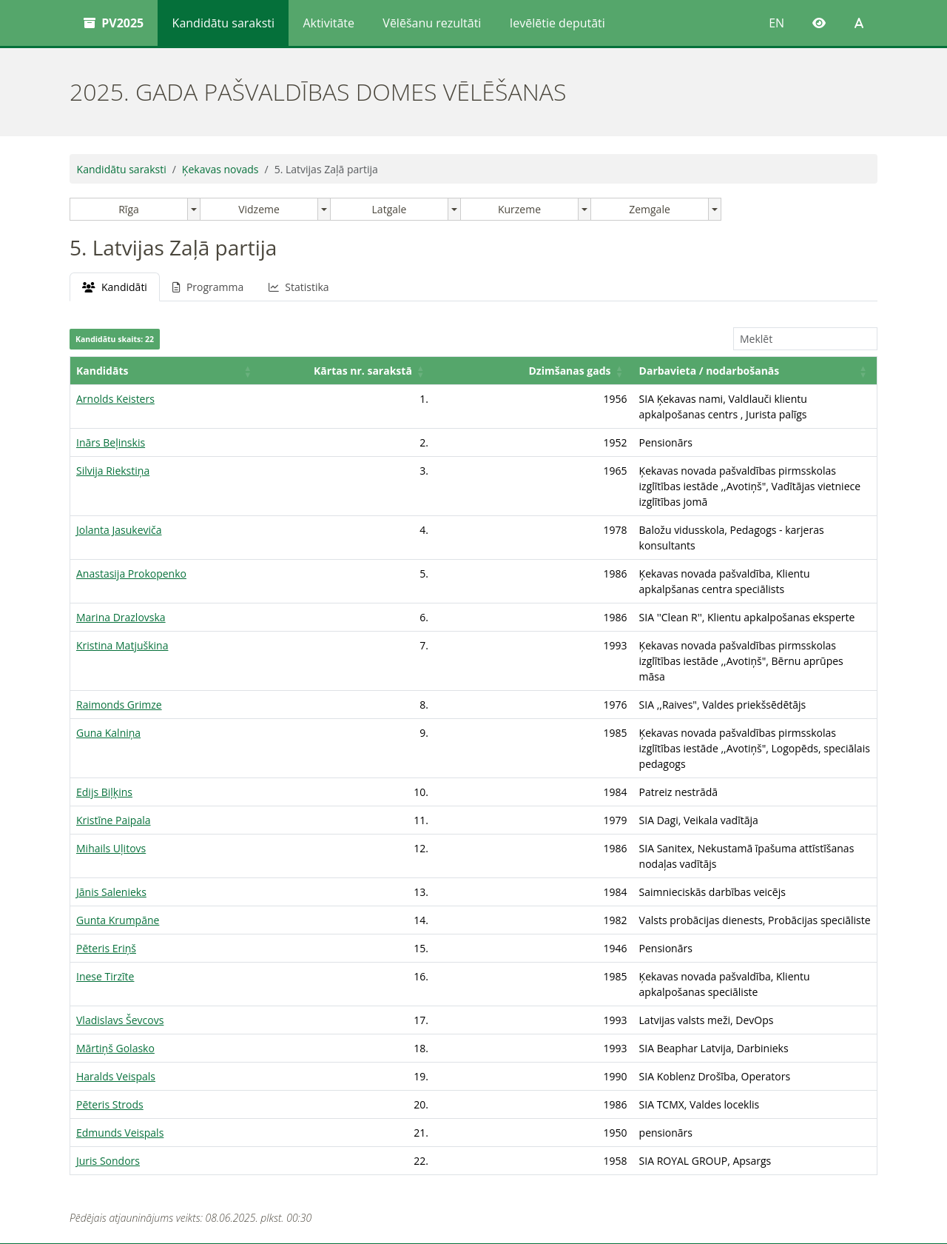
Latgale (389, 209)
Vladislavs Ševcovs (120, 911)
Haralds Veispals (115, 967)
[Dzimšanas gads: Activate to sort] (362, 379)
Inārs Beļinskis (110, 442)
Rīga (128, 209)
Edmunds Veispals (120, 1024)
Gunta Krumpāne (117, 827)
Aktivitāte (328, 23)
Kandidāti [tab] (114, 287)
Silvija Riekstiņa (112, 471)
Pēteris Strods (110, 996)
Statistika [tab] (298, 287)
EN (776, 23)
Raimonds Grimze (119, 642)
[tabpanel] (473, 692)
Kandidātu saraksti (223, 23)
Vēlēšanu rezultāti (431, 23)
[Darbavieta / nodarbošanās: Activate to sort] (646, 379)
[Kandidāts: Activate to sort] (129, 379)
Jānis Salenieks (111, 799)
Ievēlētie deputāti (557, 23)
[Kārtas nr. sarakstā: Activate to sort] (248, 379)
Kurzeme (519, 209)
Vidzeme (259, 209)
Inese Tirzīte (105, 883)
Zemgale (649, 209)
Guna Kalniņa (108, 670)
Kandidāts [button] (102, 386)
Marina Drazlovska (121, 586)
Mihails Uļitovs (111, 770)
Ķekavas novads (220, 169)
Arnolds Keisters (115, 414)
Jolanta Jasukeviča (119, 514)
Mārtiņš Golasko (115, 939)
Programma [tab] (207, 287)
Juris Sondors (108, 1052)
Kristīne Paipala (113, 742)
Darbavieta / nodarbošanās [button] (492, 386)
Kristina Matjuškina (122, 614)
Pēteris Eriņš (106, 855)
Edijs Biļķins (104, 714)
